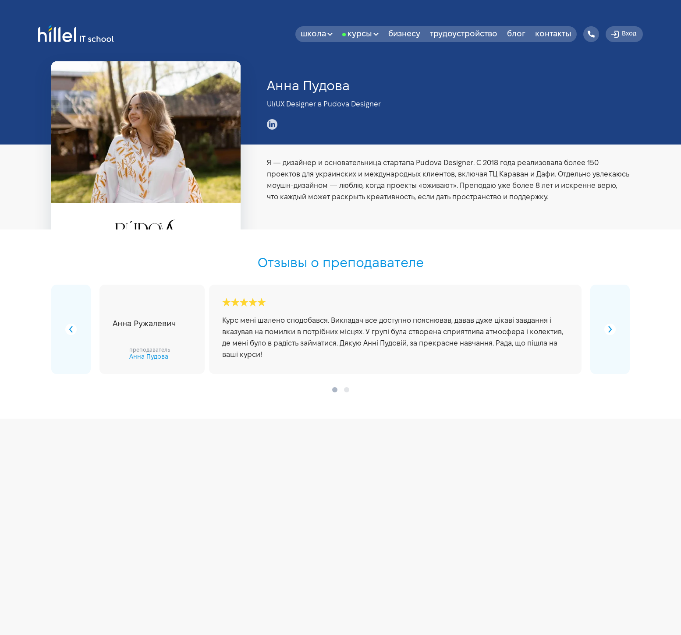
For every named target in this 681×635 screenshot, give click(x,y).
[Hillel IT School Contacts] (591, 34)
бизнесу (404, 34)
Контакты (553, 34)
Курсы (363, 34)
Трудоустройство (463, 34)
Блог (516, 34)
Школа (317, 34)
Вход (623, 34)
